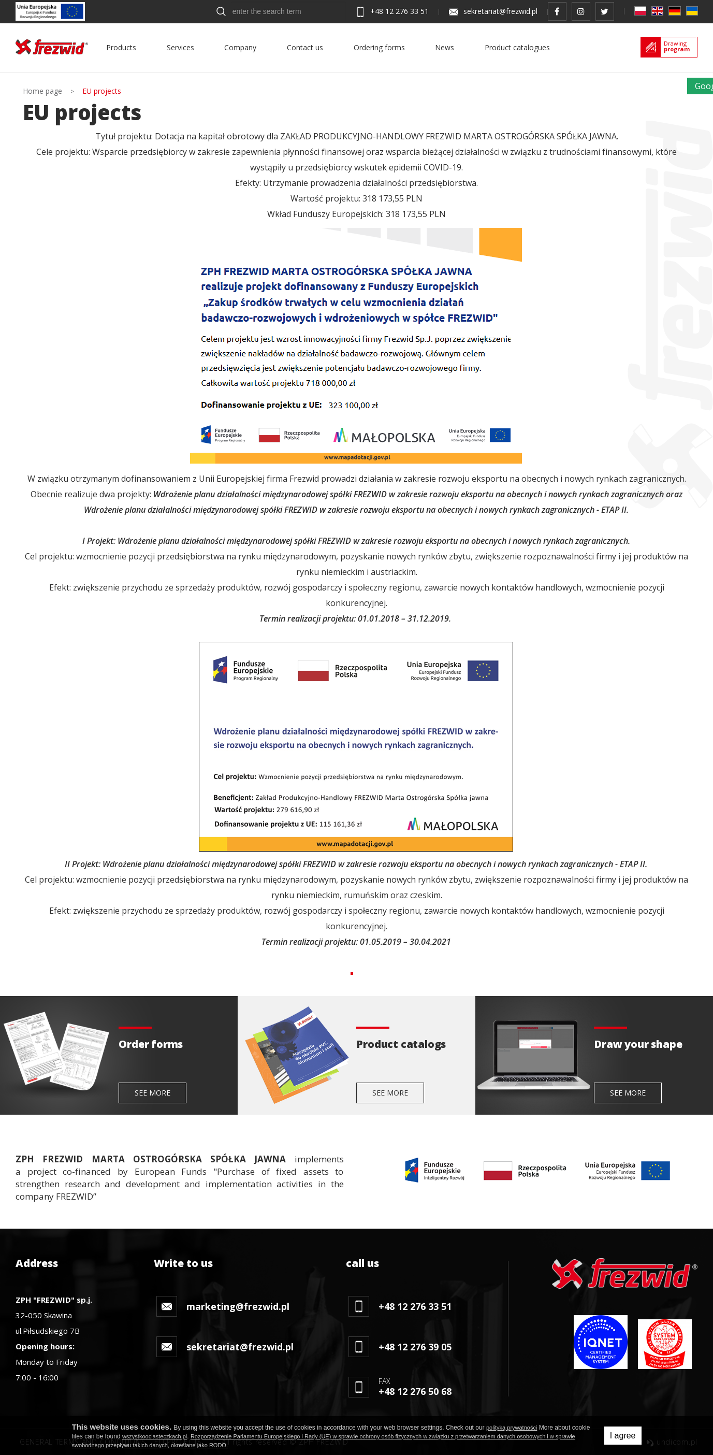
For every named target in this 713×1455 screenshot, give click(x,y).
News (444, 47)
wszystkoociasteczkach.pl (154, 1436)
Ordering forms (379, 47)
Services (180, 47)
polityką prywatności (511, 1427)
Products (121, 47)
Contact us (305, 47)
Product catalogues (517, 47)
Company (240, 47)
